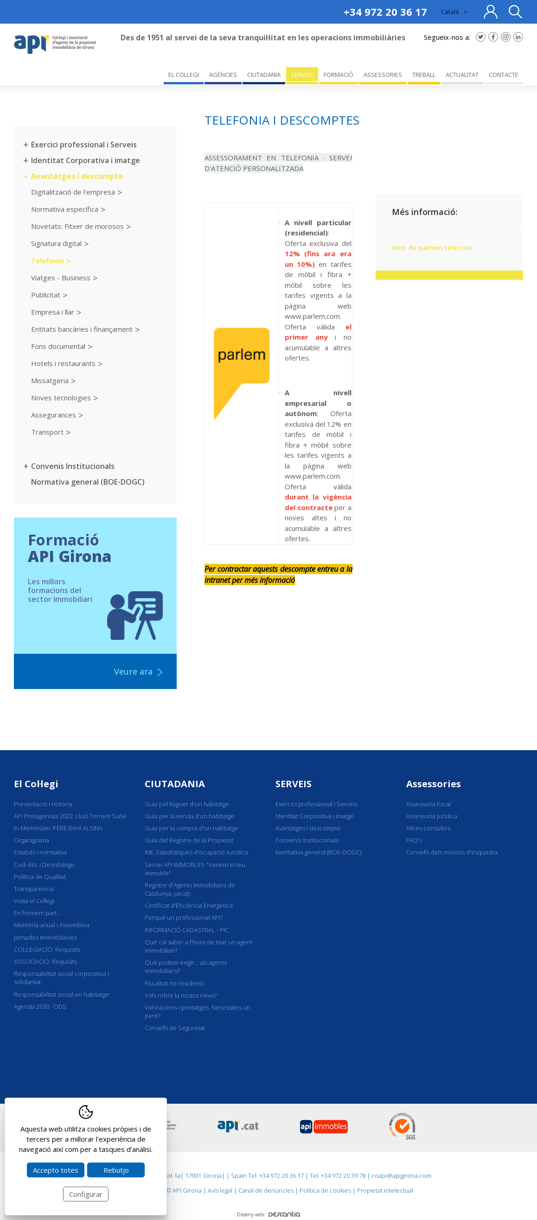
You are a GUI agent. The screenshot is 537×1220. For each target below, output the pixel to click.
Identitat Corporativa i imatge (85, 160)
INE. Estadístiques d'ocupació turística (196, 852)
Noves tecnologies (61, 397)
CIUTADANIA (175, 784)
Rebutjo (116, 1170)
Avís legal (220, 1190)
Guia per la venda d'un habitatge (189, 816)
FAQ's (414, 840)
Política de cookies (325, 1190)
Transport (47, 431)
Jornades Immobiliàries (45, 937)
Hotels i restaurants (63, 363)
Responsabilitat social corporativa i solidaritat (61, 977)
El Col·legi (36, 784)
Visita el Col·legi (34, 901)
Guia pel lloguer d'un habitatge (187, 804)
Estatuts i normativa (40, 852)
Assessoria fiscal (428, 804)
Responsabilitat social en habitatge (61, 994)
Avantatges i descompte (77, 176)
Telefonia (47, 260)
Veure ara (133, 671)
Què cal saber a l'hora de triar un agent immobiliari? (198, 946)
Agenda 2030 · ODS (40, 1006)
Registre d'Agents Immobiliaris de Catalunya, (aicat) (190, 889)
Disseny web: (268, 1214)
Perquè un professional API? (184, 917)
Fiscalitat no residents (174, 983)
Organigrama (31, 840)
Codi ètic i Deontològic (45, 864)
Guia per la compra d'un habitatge (191, 828)
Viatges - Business (60, 277)
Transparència (34, 889)
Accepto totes (55, 1170)
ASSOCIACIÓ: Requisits (45, 961)
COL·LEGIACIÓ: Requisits (47, 949)
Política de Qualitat (40, 876)
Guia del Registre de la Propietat (189, 840)
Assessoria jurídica (431, 816)
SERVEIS (293, 784)
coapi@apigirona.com (401, 1175)
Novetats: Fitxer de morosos (77, 226)
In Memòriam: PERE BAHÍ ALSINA (58, 828)
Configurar (85, 1194)
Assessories (433, 784)
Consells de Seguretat (175, 1028)
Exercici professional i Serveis (84, 144)
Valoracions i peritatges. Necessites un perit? (197, 1011)
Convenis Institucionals (73, 466)
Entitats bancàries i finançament (82, 329)
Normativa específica (64, 209)
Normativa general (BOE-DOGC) (88, 482)
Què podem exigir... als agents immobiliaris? (186, 966)
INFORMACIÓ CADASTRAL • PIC (187, 930)
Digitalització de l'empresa (73, 191)
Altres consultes (428, 828)
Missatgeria (50, 380)
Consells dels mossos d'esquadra (452, 852)
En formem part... (37, 913)
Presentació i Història (43, 804)
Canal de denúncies (266, 1190)
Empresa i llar (52, 311)
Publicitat (45, 294)
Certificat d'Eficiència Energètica (189, 905)
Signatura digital (56, 243)
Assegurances (53, 414)
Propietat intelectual (385, 1190)
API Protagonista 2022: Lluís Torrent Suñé (70, 816)
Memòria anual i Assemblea (52, 925)
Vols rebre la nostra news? (181, 995)
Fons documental (58, 346)
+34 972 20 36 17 (385, 12)
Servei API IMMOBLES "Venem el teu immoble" (195, 868)
